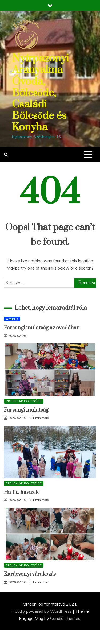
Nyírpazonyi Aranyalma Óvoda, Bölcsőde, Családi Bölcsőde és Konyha (40, 93)
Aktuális (12, 319)
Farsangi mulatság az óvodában (42, 328)
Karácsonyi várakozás (30, 574)
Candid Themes (65, 618)
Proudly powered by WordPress (42, 611)
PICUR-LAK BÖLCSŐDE (24, 401)
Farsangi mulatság (26, 410)
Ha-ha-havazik (21, 492)
